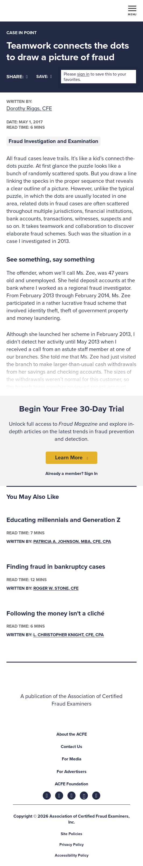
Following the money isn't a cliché (55, 613)
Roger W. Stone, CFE (55, 588)
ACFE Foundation (71, 784)
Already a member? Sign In (71, 473)
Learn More (69, 458)
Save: (44, 76)
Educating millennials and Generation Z (63, 520)
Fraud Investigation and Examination (53, 141)
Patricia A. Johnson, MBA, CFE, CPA (72, 541)
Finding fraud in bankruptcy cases (55, 567)
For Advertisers (72, 771)
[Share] (17, 77)
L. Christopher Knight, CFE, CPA (68, 635)
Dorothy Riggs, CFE (29, 108)
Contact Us (71, 746)
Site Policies (71, 834)
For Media (71, 759)
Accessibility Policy (71, 855)
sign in (83, 74)
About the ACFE (71, 734)
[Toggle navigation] (132, 10)
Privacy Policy (71, 844)
